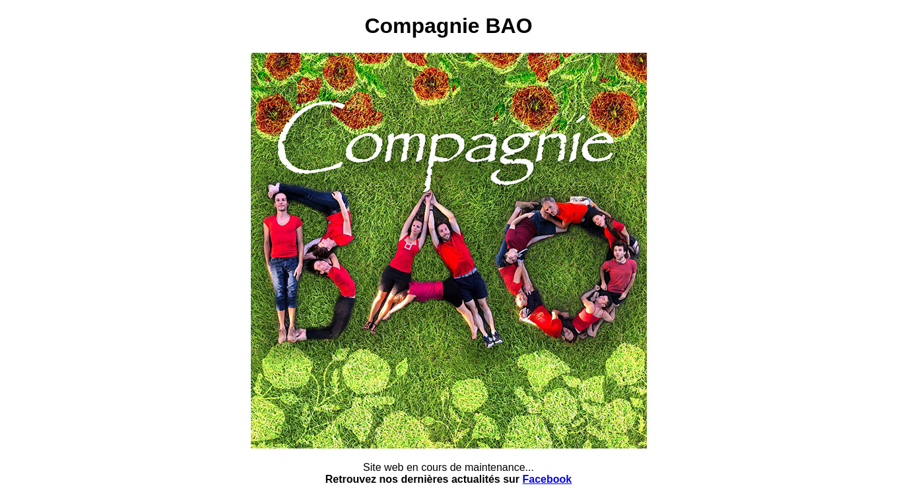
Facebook (547, 479)
